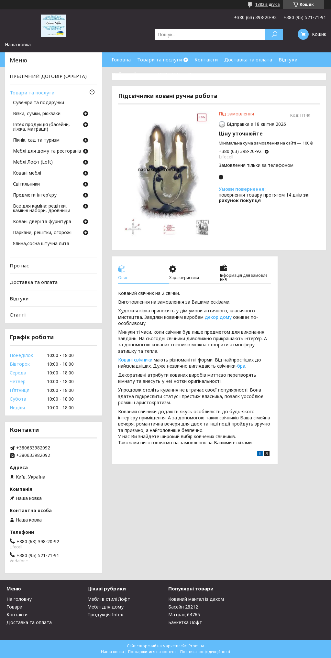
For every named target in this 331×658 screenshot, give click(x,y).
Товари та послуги (159, 59)
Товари (14, 607)
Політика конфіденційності (205, 651)
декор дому (218, 317)
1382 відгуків (267, 4)
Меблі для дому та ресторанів (47, 151)
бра (241, 366)
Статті (18, 314)
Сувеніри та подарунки (38, 102)
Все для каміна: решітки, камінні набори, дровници (41, 208)
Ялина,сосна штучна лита (41, 243)
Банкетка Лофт (185, 622)
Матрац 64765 (184, 614)
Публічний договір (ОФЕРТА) (146, 74)
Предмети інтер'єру (35, 195)
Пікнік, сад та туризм (36, 140)
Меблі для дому (105, 607)
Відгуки (288, 59)
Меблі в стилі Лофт (108, 599)
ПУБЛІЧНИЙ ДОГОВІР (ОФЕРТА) (48, 76)
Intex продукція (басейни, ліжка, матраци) (41, 127)
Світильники (26, 184)
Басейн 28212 (183, 607)
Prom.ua (196, 646)
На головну (19, 599)
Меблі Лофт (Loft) (33, 162)
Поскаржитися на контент (152, 651)
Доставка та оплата (248, 59)
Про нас (197, 74)
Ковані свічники (135, 360)
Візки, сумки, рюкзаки (37, 113)
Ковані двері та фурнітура (42, 221)
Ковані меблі (27, 173)
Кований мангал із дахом (196, 599)
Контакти (206, 59)
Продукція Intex (105, 614)
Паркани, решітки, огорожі (42, 232)
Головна (121, 59)
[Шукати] (274, 34)
